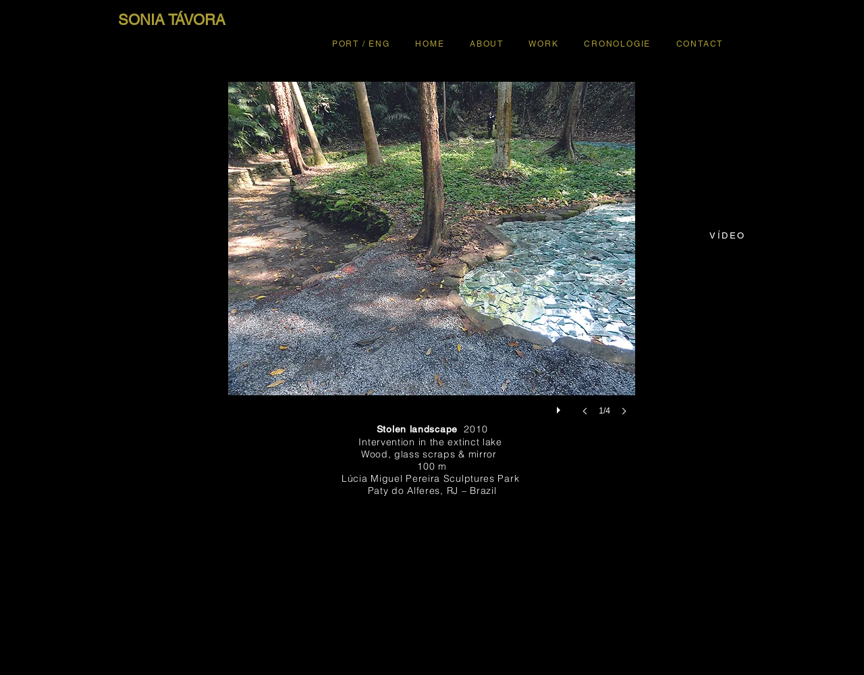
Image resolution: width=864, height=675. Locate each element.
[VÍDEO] (727, 235)
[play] (560, 407)
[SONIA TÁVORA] (171, 20)
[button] (431, 262)
